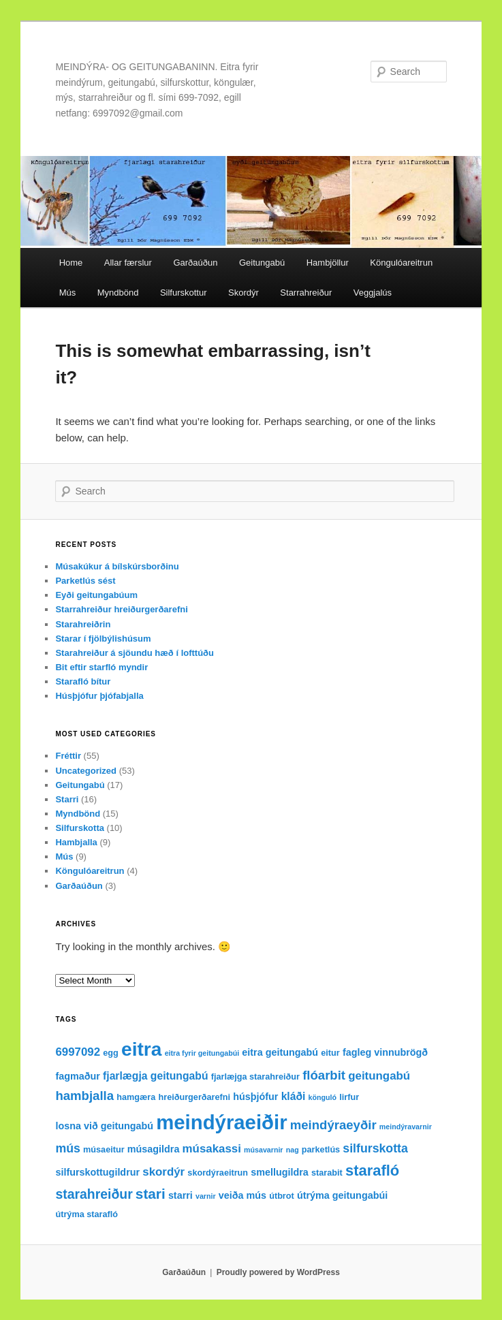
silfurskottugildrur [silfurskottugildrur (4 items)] (97, 1172)
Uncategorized (85, 771)
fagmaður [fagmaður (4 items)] (77, 1076)
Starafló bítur (82, 681)
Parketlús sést (85, 581)
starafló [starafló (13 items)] (372, 1170)
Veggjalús (373, 292)
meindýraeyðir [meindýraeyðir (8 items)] (333, 1125)
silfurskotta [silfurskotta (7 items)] (375, 1148)
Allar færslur (128, 262)
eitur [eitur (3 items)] (330, 1053)
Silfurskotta (79, 828)
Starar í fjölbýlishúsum (103, 638)
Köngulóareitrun (401, 262)
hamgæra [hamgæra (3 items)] (135, 1097)
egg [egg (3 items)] (111, 1053)
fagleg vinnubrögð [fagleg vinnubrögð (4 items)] (385, 1052)
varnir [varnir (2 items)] (205, 1196)
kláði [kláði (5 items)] (293, 1096)
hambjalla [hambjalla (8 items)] (84, 1095)
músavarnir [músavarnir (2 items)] (263, 1150)
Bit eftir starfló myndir (101, 667)
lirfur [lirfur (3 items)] (349, 1097)
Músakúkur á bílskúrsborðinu (116, 566)
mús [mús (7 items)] (67, 1148)
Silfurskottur (183, 292)
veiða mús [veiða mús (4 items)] (242, 1195)
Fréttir (68, 756)
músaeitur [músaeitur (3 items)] (104, 1149)
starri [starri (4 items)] (180, 1195)
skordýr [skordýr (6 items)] (163, 1171)
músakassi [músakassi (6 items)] (212, 1148)
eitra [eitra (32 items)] (141, 1049)
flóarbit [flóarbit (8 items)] (323, 1075)
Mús (67, 292)
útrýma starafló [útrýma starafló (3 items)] (86, 1214)
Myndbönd (118, 292)
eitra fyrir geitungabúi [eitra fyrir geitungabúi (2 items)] (202, 1053)
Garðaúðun (195, 262)
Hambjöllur (328, 262)
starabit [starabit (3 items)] (327, 1173)
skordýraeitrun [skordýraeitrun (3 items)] (217, 1173)
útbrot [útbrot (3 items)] (281, 1196)
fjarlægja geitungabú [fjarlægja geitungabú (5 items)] (155, 1076)
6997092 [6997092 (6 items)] (77, 1052)
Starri (66, 799)
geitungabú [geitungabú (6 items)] (379, 1075)
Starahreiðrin (82, 624)
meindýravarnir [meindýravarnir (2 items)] (405, 1126)
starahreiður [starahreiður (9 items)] (93, 1194)
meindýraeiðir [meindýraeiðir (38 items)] (221, 1122)
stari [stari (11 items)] (151, 1193)
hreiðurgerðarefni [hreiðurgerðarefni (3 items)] (194, 1097)
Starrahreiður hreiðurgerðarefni (121, 609)
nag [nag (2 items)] (292, 1150)
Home (71, 262)
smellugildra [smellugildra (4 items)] (280, 1172)
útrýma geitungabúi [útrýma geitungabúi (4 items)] (342, 1195)
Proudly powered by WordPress (278, 1272)
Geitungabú (262, 262)
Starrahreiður (306, 292)
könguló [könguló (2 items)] (322, 1097)
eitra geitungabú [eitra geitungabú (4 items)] (280, 1052)
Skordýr (243, 292)
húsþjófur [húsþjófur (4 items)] (255, 1096)
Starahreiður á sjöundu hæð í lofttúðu (134, 653)
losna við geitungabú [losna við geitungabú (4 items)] (104, 1125)
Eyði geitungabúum (96, 595)
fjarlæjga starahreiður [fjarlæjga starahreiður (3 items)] (255, 1077)
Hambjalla (76, 842)
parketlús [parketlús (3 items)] (321, 1149)
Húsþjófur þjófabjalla (99, 696)
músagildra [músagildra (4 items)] (153, 1149)
